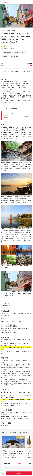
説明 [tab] (24, 71)
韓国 (8, 30)
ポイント (3, 71)
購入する (19, 473)
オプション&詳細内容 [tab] (14, 71)
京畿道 (14, 30)
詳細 (27, 116)
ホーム (3, 30)
